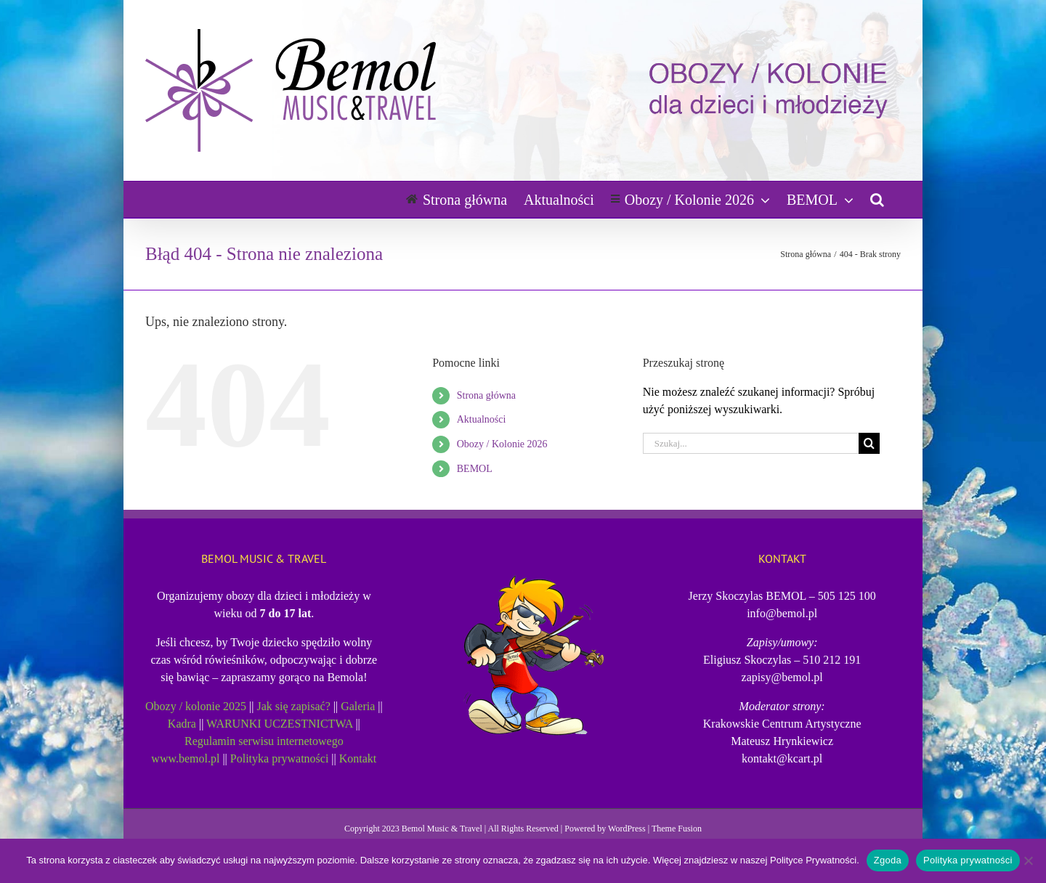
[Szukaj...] (751, 443)
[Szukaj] (869, 443)
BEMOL (474, 468)
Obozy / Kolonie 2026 (502, 444)
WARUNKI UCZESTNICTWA (279, 723)
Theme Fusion (677, 828)
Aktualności (481, 419)
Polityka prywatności (279, 758)
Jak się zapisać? (294, 706)
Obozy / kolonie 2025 (195, 706)
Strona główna (486, 395)
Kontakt (358, 758)
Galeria (358, 706)
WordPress (627, 828)
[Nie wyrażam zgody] (1028, 860)
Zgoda (887, 860)
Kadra (182, 723)
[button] (877, 199)
